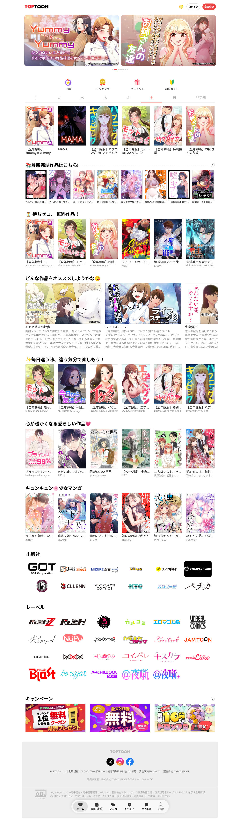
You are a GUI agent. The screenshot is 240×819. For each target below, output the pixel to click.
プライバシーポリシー (93, 771)
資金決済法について (150, 771)
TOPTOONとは (58, 771)
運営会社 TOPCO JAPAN (176, 771)
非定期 (201, 97)
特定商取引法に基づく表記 (122, 771)
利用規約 (73, 771)
